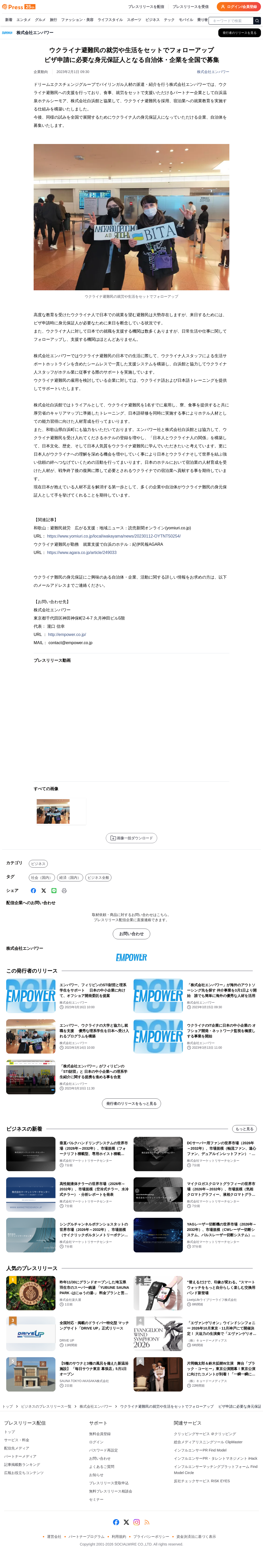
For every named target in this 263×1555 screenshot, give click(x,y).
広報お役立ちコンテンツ (24, 1473)
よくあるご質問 (101, 1467)
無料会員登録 (100, 1434)
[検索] (257, 21)
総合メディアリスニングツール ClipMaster (208, 1442)
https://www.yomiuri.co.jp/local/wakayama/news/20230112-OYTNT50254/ (114, 536)
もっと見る (244, 1129)
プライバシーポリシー (151, 1537)
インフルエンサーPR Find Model (200, 1450)
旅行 (53, 20)
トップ (7, 1406)
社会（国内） (42, 878)
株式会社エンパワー (213, 72)
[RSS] (147, 1522)
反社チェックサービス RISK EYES (202, 1481)
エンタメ (23, 20)
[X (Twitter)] (43, 890)
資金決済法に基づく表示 (196, 1537)
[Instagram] (137, 1522)
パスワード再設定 (103, 1450)
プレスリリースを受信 (191, 7)
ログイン (96, 1442)
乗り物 (202, 20)
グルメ (40, 20)
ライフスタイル (110, 20)
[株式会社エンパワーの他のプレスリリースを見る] (239, 32)
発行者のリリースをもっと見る (131, 1103)
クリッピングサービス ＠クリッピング (205, 1434)
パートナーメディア (20, 1456)
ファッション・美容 (77, 20)
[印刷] (64, 890)
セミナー (96, 1499)
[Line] (54, 890)
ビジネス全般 (98, 878)
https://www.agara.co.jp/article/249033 (81, 552)
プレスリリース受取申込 (109, 1483)
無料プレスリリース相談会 (110, 1491)
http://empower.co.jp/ (67, 634)
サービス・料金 (16, 1440)
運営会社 (54, 1537)
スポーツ (134, 20)
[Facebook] (33, 890)
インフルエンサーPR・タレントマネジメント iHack (215, 1458)
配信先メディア (16, 1448)
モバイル (186, 20)
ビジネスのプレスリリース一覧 (46, 1406)
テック (169, 20)
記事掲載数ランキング (22, 1465)
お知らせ (96, 1475)
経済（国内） (70, 878)
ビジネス (152, 20)
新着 (8, 20)
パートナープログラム (87, 1537)
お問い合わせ (131, 934)
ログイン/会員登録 (239, 7)
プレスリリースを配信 (146, 7)
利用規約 (119, 1537)
